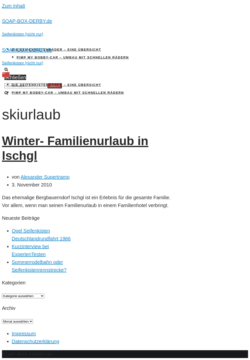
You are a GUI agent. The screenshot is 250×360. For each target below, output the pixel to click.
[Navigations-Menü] (6, 74)
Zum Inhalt (13, 6)
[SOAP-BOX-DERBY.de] (125, 27)
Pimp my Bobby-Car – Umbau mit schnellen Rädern (73, 57)
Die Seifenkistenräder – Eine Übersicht (56, 49)
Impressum (24, 333)
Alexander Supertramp (45, 177)
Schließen (15, 77)
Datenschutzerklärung (35, 341)
